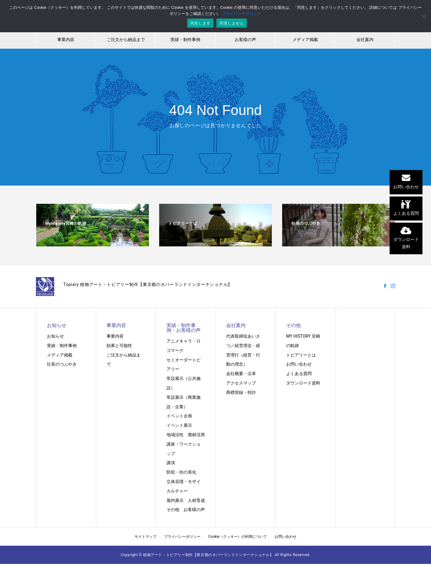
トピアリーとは (301, 355)
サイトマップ (145, 536)
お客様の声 (245, 39)
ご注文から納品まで (126, 39)
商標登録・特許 (241, 392)
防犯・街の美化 (181, 472)
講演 (170, 462)
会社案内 (364, 39)
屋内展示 (175, 500)
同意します (200, 23)
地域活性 (175, 434)
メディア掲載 (305, 39)
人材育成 (196, 500)
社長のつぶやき (62, 364)
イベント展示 (179, 425)
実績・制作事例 (185, 39)
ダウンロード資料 (303, 383)
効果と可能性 (119, 345)
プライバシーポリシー (182, 536)
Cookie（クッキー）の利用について (237, 536)
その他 (172, 509)
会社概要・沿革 (241, 373)
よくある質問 (299, 373)
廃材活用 (196, 434)
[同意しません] (423, 16)
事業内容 (65, 39)
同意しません (231, 23)
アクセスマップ (241, 383)
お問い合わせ (299, 364)
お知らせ (55, 336)
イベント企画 (179, 415)
